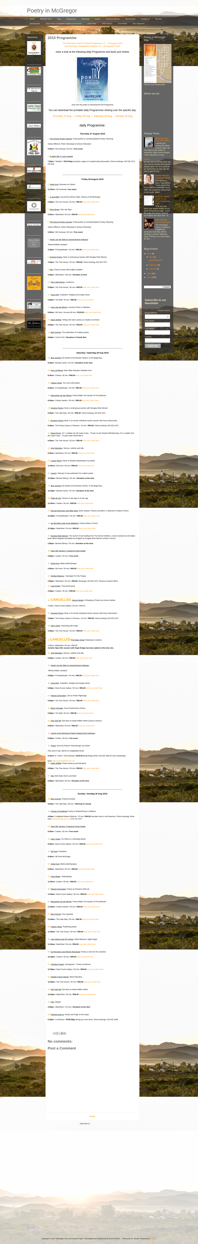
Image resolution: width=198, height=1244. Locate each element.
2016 (149, 273)
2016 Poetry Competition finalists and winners (64, 23)
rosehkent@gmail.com (61, 819)
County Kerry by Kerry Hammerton (162, 176)
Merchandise (130, 19)
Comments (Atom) (98, 1124)
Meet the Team (46, 19)
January (153, 269)
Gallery (98, 19)
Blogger (153, 1239)
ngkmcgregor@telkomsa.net (63, 761)
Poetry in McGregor (52, 10)
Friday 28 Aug (82, 116)
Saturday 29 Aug (103, 116)
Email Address (157, 313)
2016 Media (122, 23)
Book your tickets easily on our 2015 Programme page (162, 200)
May (151, 257)
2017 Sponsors (139, 23)
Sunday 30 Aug (124, 116)
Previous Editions (113, 19)
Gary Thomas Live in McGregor (162, 221)
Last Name (149, 329)
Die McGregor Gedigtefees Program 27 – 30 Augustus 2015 (92, 46)
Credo (146, 159)
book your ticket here (90, 202)
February (153, 265)
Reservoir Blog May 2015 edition (162, 139)
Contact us (145, 19)
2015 (149, 277)
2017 (149, 254)
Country (148, 337)
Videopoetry (71, 19)
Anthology (85, 19)
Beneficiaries (35, 23)
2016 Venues (107, 23)
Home (32, 19)
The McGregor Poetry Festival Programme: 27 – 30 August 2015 (92, 43)
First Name (149, 321)
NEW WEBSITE (156, 260)
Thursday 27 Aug (62, 116)
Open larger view (33, 1228)
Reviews (158, 19)
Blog (59, 19)
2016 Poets (91, 23)
